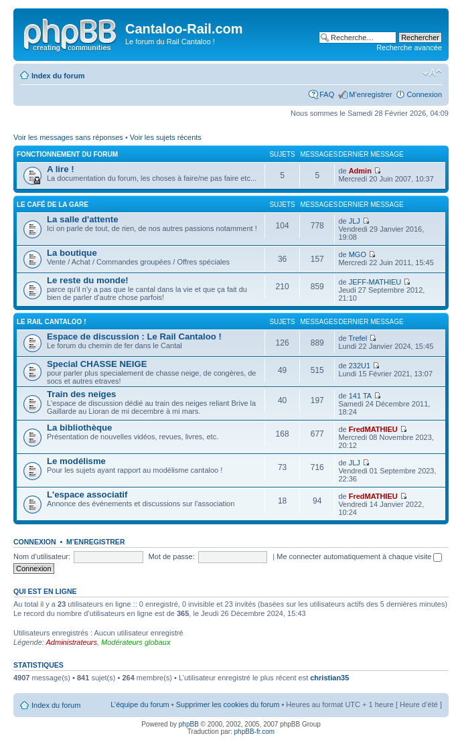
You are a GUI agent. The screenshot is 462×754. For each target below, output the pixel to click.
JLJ (354, 221)
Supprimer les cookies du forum (228, 704)
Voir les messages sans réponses (68, 137)
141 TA (360, 396)
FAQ (326, 94)
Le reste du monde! (88, 280)
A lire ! (60, 169)
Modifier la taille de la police (432, 73)
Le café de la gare (52, 204)
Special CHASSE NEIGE (97, 364)
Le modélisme (76, 461)
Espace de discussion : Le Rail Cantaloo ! (134, 336)
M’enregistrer (370, 94)
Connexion (424, 94)
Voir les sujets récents (166, 137)
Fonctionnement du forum (67, 154)
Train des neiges (81, 394)
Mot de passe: (172, 556)
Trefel (357, 338)
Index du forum (57, 76)
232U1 (359, 366)
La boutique (72, 253)
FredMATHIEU (373, 429)
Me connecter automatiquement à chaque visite (359, 556)
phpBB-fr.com (254, 731)
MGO (357, 254)
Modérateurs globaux (135, 642)
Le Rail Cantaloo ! (51, 321)
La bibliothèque (79, 428)
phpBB (189, 724)
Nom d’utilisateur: (41, 556)
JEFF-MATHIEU (375, 282)
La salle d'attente (82, 219)
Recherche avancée (409, 48)
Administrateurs (71, 642)
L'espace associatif (87, 494)
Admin (360, 171)
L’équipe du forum (139, 704)
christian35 (329, 678)
